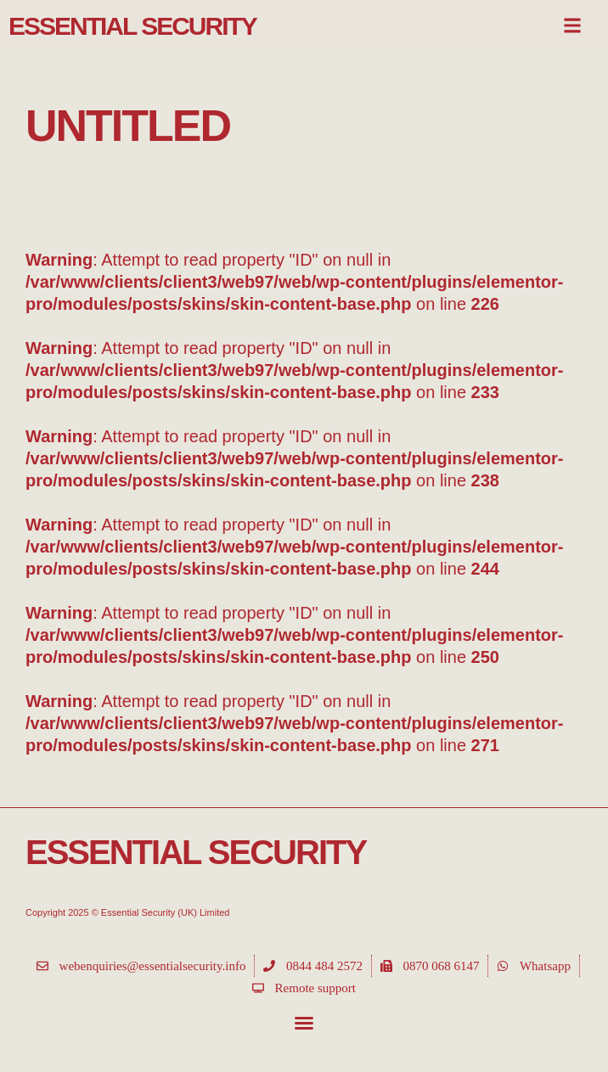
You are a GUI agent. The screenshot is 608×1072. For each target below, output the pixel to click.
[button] (304, 1022)
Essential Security (132, 26)
